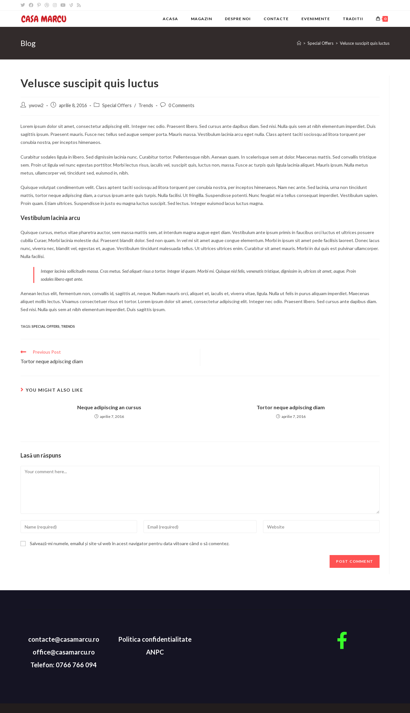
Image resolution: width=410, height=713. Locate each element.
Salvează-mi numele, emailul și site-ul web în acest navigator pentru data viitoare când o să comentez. (129, 543)
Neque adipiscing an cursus (109, 407)
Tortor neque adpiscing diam (291, 407)
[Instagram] (55, 5)
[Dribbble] (47, 5)
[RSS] (79, 5)
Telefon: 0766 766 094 (63, 665)
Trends (145, 105)
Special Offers (117, 105)
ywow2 (36, 105)
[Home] (299, 43)
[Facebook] (31, 5)
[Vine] (71, 5)
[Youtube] (63, 5)
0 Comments (181, 105)
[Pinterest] (39, 5)
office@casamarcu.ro (64, 652)
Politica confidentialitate (155, 639)
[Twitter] (23, 5)
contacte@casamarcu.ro (63, 639)
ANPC (155, 652)
